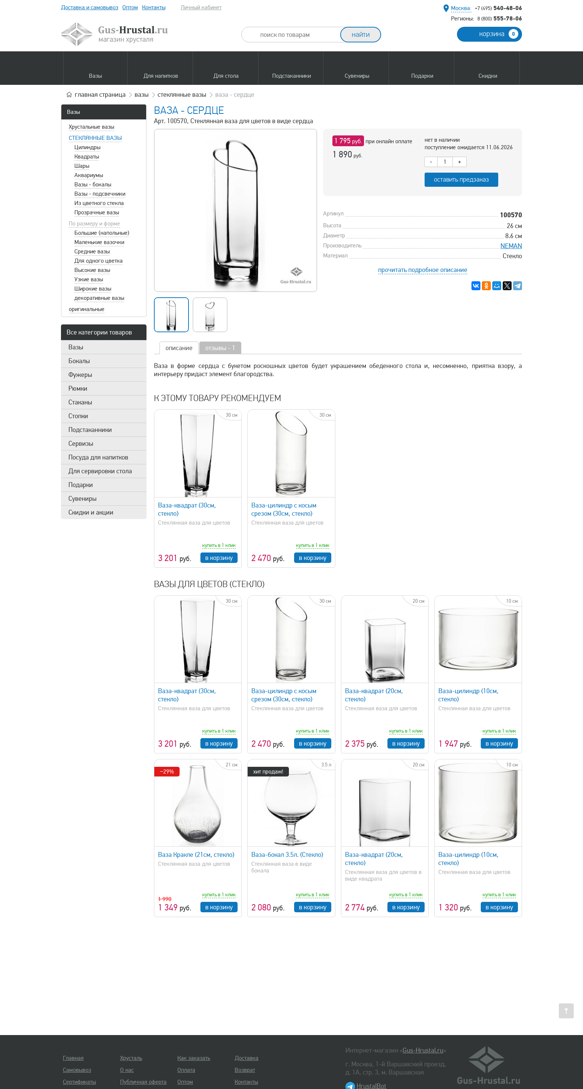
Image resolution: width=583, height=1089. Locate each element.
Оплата (186, 1070)
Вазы (73, 112)
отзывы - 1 (220, 348)
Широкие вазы (92, 288)
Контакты (153, 7)
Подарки (80, 485)
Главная (73, 1058)
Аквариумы (88, 175)
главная (100, 94)
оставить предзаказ (461, 179)
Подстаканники (90, 430)
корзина (498, 34)
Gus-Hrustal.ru (423, 1050)
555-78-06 (499, 18)
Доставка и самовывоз (89, 7)
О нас (127, 1070)
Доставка (246, 1058)
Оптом (130, 7)
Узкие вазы (88, 279)
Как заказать (193, 1058)
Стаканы (80, 402)
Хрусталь (131, 1058)
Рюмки (77, 388)
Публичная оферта (143, 1082)
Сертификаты (79, 1082)
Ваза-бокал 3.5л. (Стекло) (287, 855)
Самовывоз (77, 1070)
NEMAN (511, 246)
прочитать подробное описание (422, 270)
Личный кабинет (201, 7)
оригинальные (86, 309)
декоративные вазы (99, 298)
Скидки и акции (90, 512)
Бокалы (79, 361)
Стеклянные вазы (95, 138)
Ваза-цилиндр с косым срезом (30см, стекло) (283, 509)
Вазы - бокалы (92, 184)
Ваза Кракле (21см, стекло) (196, 855)
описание (179, 348)
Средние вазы (92, 251)
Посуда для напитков (98, 457)
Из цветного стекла (99, 203)
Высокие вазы (92, 270)
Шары (81, 166)
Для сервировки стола (100, 471)
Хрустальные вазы (91, 127)
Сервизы (80, 443)
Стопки (78, 416)
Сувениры (82, 498)
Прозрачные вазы (96, 212)
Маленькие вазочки (99, 242)
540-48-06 (498, 8)
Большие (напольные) (101, 233)
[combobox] (297, 34)
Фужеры (80, 375)
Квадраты (86, 156)
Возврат (245, 1070)
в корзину (219, 558)
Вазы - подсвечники (99, 194)
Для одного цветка (98, 261)
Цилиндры (87, 147)
